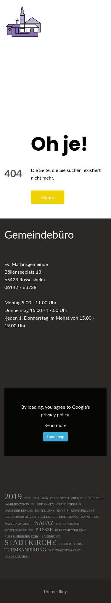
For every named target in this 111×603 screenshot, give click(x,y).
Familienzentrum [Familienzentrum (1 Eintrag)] (19, 504)
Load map (55, 436)
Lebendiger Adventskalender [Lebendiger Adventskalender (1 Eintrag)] (30, 516)
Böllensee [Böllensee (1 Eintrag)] (94, 498)
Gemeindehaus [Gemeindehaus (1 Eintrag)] (69, 504)
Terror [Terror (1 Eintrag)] (65, 544)
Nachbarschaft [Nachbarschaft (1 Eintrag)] (18, 523)
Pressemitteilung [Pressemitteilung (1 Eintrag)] (70, 530)
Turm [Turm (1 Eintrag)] (78, 544)
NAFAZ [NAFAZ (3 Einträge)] (44, 523)
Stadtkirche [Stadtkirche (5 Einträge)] (30, 543)
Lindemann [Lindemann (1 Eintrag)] (68, 516)
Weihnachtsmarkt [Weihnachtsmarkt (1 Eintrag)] (65, 550)
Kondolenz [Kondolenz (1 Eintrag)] (44, 510)
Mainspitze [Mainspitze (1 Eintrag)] (90, 516)
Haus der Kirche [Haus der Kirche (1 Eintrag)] (18, 510)
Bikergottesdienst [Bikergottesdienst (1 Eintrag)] (66, 498)
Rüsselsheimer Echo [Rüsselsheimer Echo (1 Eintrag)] (21, 536)
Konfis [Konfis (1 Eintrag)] (62, 510)
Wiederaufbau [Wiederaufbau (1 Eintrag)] (17, 556)
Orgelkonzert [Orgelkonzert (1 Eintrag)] (68, 523)
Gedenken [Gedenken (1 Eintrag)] (45, 504)
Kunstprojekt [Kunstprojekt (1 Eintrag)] (83, 510)
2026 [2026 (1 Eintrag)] (44, 498)
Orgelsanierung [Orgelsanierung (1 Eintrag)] (18, 530)
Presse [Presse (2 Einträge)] (44, 530)
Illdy (63, 591)
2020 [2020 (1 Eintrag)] (27, 498)
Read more (55, 425)
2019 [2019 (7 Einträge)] (13, 496)
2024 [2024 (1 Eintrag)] (36, 498)
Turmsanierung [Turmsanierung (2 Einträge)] (25, 550)
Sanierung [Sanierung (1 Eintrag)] (51, 536)
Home (47, 197)
